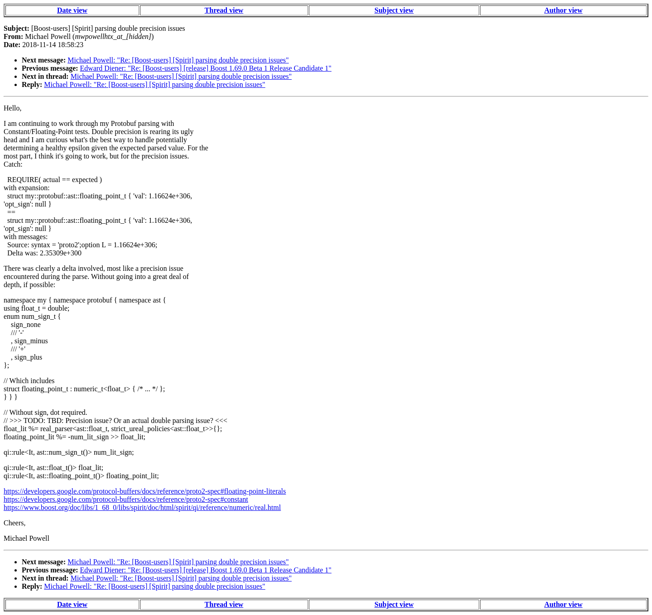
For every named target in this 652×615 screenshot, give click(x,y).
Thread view (224, 10)
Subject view (394, 10)
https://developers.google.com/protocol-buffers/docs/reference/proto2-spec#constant (126, 499)
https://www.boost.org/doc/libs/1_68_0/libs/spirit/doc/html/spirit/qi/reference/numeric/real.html (142, 507)
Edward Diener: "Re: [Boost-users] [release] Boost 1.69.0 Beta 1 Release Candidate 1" (206, 68)
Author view (563, 10)
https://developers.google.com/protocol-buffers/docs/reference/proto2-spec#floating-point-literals (145, 491)
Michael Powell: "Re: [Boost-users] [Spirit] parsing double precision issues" (178, 60)
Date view (72, 10)
